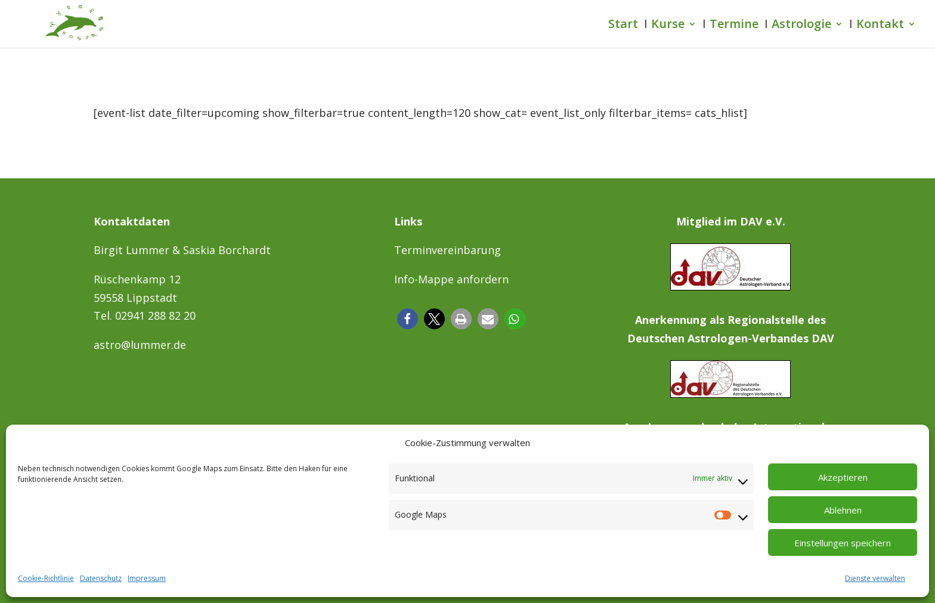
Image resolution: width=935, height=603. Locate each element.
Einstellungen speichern (842, 543)
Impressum (147, 578)
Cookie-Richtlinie (46, 578)
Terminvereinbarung (447, 250)
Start (623, 26)
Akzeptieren (843, 477)
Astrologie (801, 26)
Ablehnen (843, 510)
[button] (407, 318)
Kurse (668, 26)
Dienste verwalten (875, 578)
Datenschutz (101, 578)
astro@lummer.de (140, 345)
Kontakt (880, 26)
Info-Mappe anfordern (451, 279)
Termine (734, 26)
